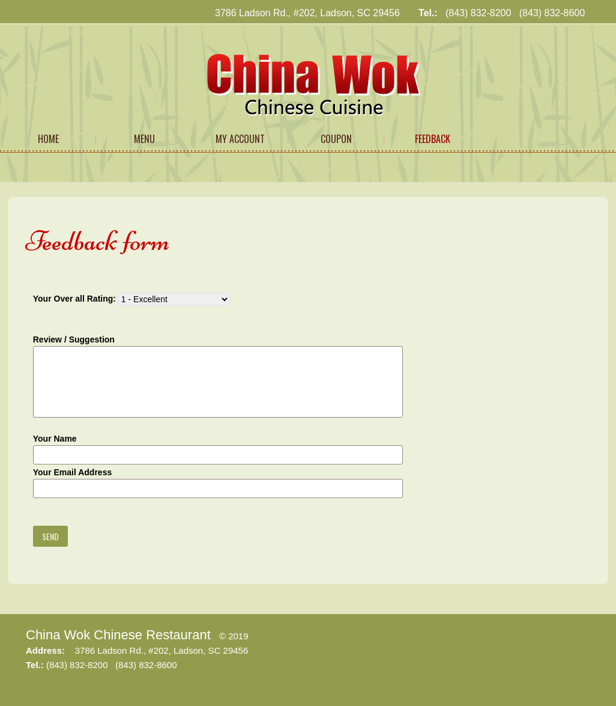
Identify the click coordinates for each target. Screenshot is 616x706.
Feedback (432, 139)
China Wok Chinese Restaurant (118, 634)
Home (48, 139)
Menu (144, 139)
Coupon (336, 139)
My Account (240, 139)
